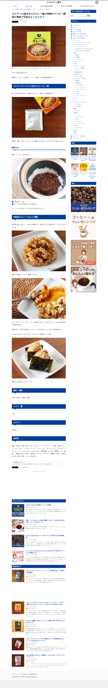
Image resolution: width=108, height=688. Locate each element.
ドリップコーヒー (80, 46)
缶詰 (75, 129)
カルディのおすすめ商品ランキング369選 (38, 505)
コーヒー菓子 (79, 85)
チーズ (76, 97)
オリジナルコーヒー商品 (82, 50)
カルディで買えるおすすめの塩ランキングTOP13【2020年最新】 (92, 175)
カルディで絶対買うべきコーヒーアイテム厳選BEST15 (83, 158)
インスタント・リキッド (82, 44)
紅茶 (77, 55)
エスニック (79, 127)
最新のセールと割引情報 (79, 33)
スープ (76, 61)
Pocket (24, 21)
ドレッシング (79, 117)
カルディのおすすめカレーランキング (83, 174)
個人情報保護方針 (32, 674)
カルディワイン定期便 (78, 136)
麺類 (75, 108)
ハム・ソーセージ (80, 95)
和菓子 (77, 80)
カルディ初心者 (77, 31)
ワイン (77, 70)
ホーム (15, 6)
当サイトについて (16, 674)
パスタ (77, 110)
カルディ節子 (54, 2)
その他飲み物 (77, 72)
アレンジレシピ (77, 138)
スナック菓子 (79, 76)
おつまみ (76, 93)
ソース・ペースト (80, 123)
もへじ (76, 134)
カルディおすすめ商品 (66, 6)
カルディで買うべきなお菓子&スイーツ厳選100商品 (75, 174)
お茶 (75, 53)
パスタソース (79, 104)
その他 (76, 125)
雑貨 (75, 132)
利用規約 (24, 674)
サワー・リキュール (81, 65)
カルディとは (28, 6)
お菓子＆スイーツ (78, 74)
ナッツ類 (76, 91)
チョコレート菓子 (80, 78)
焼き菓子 (78, 82)
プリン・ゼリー (80, 89)
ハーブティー (79, 59)
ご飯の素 (78, 106)
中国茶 (77, 57)
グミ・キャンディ (80, 87)
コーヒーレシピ (77, 25)
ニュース (75, 27)
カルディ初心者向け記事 (46, 6)
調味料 (76, 112)
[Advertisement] (54, 684)
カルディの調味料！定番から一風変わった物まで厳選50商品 (92, 158)
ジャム (77, 114)
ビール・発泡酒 (80, 68)
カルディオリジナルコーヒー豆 (84, 48)
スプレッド (79, 121)
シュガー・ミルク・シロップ (83, 42)
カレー (76, 100)
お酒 (75, 63)
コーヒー (76, 40)
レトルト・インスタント (80, 102)
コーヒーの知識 (77, 29)
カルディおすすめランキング (87, 6)
